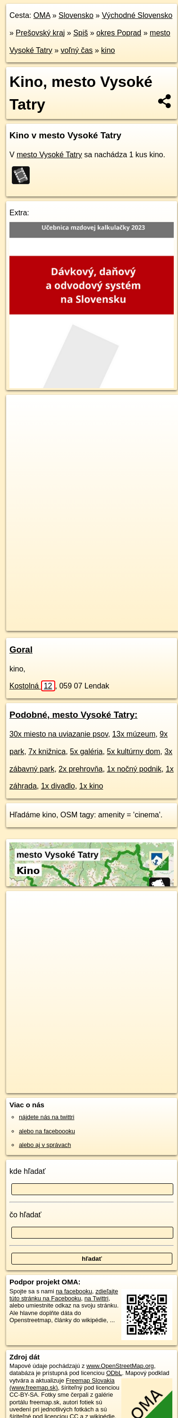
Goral (21, 649)
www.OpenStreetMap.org (120, 1365)
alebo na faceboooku (47, 1131)
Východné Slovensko (137, 15)
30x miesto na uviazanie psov (58, 734)
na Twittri (97, 1298)
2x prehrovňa (80, 769)
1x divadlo (58, 786)
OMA (42, 15)
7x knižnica (47, 751)
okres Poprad (118, 33)
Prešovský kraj (40, 33)
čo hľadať (25, 1215)
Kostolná (32, 685)
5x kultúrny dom (133, 751)
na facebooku (74, 1291)
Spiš (80, 33)
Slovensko (76, 15)
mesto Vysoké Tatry (49, 155)
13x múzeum (134, 734)
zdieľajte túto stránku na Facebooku (63, 1295)
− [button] (22, 425)
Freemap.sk (124, 616)
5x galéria (86, 751)
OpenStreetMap (75, 616)
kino (108, 50)
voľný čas (77, 50)
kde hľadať (27, 1171)
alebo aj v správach (45, 1144)
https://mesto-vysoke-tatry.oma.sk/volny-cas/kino (67, 623)
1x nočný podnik (134, 769)
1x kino (91, 786)
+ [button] (22, 411)
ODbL (114, 1372)
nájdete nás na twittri (46, 1117)
